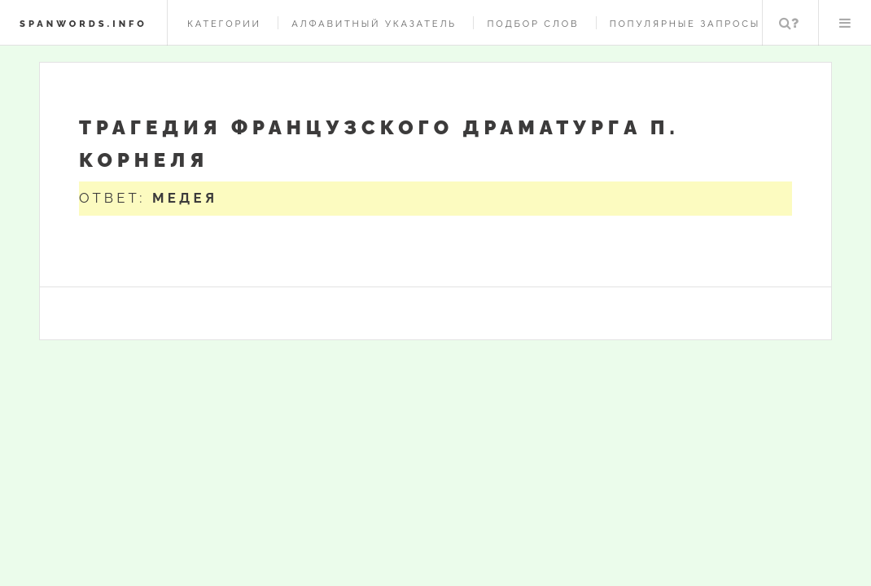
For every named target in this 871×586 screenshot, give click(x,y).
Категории (224, 23)
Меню (845, 23)
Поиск (789, 23)
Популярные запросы (685, 23)
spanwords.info (83, 23)
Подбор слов (533, 23)
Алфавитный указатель (374, 23)
